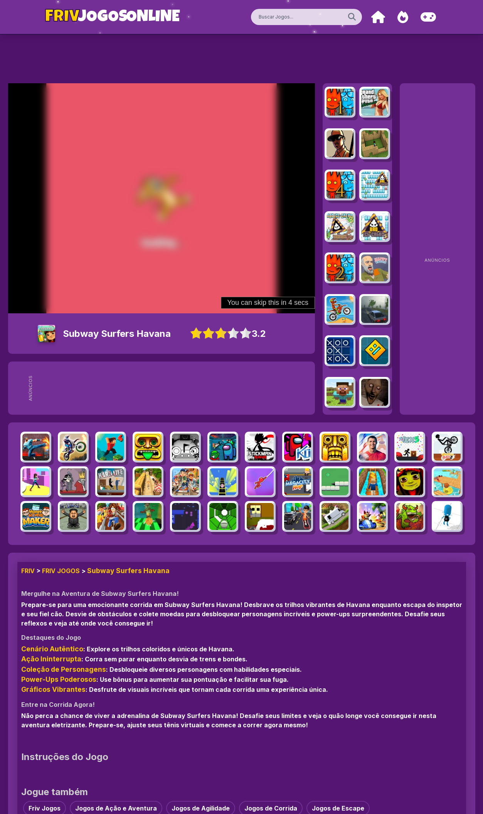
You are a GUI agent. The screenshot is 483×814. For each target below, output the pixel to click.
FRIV (28, 571)
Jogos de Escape (338, 808)
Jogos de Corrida (270, 808)
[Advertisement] (183, 388)
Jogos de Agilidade (201, 808)
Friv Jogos (61, 571)
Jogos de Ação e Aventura (116, 808)
